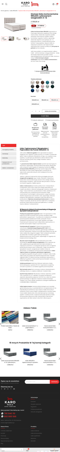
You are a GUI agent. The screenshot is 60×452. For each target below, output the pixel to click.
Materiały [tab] (5, 158)
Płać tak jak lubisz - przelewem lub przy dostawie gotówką (35, 134)
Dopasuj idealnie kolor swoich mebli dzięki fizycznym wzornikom (55, 134)
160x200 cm (45, 100)
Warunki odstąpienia (36, 412)
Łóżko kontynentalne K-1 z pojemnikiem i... (30, 327)
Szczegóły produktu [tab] (8, 149)
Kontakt (3, 433)
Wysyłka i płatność (36, 404)
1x (45, 72)
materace (51, 280)
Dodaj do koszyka (50, 111)
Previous (1, 38)
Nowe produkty (5, 438)
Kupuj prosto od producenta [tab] (7, 163)
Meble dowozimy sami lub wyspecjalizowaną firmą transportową (45, 134)
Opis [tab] (3, 145)
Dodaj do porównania (51, 120)
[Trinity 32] (38, 91)
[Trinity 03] (38, 83)
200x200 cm (35, 104)
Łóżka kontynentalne (36, 433)
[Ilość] (36, 111)
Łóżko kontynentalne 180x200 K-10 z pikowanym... (10, 361)
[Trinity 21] (48, 87)
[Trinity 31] (33, 91)
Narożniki (33, 441)
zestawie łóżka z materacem (29, 282)
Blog (2, 443)
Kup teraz (45, 116)
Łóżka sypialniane (35, 436)
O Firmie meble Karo (6, 431)
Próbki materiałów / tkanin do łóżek (10, 327)
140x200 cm (35, 100)
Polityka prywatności (36, 409)
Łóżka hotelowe (35, 431)
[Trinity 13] (48, 83)
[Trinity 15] (33, 87)
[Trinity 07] (43, 83)
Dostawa (33, 401)
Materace (33, 438)
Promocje (3, 436)
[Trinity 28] (53, 87)
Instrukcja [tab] (5, 154)
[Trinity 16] (38, 87)
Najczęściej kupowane (7, 441)
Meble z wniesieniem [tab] (8, 168)
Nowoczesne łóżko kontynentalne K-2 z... (50, 327)
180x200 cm (54, 100)
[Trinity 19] (43, 87)
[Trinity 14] (53, 83)
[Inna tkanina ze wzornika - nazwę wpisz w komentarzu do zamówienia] (43, 91)
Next (28, 38)
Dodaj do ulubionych (37, 120)
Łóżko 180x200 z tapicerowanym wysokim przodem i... (30, 361)
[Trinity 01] (33, 83)
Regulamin (34, 406)
